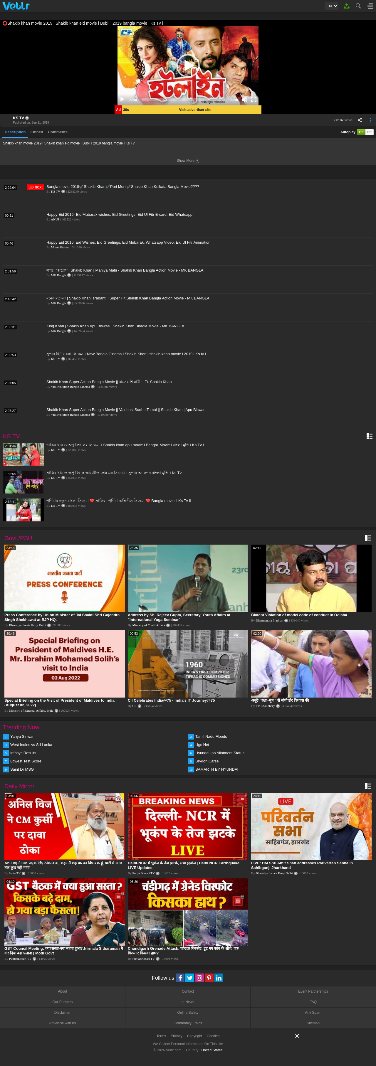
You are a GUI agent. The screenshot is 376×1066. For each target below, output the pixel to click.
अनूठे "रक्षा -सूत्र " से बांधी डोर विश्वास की (280, 700)
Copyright (194, 1036)
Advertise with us (62, 1023)
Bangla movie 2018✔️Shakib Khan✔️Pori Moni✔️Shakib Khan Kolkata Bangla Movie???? (122, 186)
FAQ (313, 1002)
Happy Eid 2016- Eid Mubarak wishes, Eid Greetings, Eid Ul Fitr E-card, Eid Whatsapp (119, 214)
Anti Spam (313, 1013)
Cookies (213, 1036)
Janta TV (15, 873)
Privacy (176, 1036)
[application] (188, 65)
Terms (161, 1036)
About (62, 991)
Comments (58, 132)
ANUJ (55, 219)
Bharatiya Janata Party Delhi (27, 625)
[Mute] (244, 99)
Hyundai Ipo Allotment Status (219, 753)
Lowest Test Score (25, 761)
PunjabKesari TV (143, 873)
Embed (37, 132)
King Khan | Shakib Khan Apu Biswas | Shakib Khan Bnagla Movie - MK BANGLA (115, 326)
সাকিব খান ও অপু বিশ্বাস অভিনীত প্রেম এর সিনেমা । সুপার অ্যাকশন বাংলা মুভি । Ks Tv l (115, 473)
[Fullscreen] (254, 99)
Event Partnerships (313, 991)
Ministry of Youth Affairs (148, 625)
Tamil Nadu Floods (211, 736)
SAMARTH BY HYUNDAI (216, 769)
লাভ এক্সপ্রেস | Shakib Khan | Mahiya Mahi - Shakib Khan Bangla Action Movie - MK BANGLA (124, 270)
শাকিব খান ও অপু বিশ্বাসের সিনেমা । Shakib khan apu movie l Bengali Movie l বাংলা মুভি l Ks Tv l (125, 445)
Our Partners (62, 1002)
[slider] (183, 99)
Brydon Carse (207, 761)
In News (188, 1002)
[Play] (122, 99)
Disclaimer (62, 1013)
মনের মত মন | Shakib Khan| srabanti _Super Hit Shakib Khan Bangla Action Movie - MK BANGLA (127, 298)
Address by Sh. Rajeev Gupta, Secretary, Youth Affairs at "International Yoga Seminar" (179, 617)
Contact (188, 991)
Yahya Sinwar (21, 736)
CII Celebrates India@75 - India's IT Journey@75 (171, 700)
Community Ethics (188, 1023)
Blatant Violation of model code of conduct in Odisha (299, 615)
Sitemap (313, 1023)
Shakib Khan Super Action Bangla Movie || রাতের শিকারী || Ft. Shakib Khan (109, 382)
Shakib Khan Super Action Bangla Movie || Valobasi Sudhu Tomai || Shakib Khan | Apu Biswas (125, 409)
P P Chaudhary (265, 706)
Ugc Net (202, 744)
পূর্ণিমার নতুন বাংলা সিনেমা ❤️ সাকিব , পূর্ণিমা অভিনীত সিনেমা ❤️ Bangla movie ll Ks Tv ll (118, 501)
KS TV (18, 118)
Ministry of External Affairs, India (31, 710)
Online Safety (187, 1013)
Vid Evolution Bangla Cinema (70, 386)
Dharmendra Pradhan (269, 620)
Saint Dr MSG (22, 769)
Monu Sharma (60, 247)
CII (134, 706)
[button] (188, 66)
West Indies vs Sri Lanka (31, 744)
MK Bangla (58, 275)
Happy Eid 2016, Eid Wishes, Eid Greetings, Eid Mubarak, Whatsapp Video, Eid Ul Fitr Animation (128, 242)
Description (15, 132)
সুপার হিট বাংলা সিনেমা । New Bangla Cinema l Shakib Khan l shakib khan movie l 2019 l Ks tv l (126, 354)
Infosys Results (23, 753)
